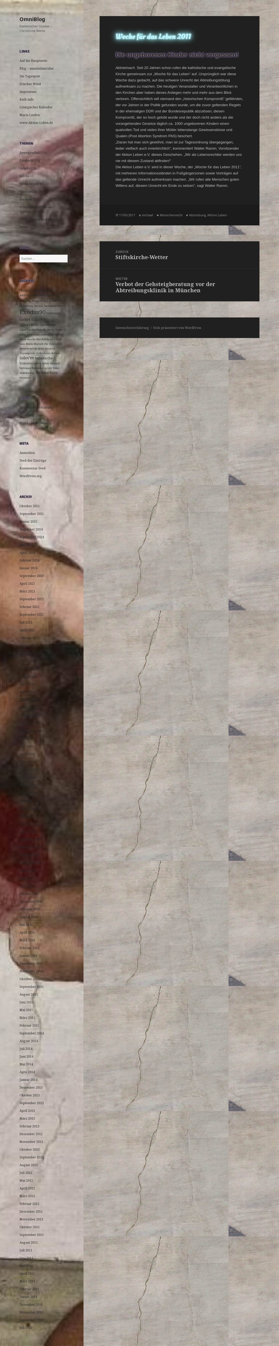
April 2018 (27, 808)
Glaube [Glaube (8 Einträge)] (25, 329)
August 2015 (29, 994)
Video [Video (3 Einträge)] (56, 368)
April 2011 (27, 1273)
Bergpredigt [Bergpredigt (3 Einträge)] (39, 301)
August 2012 (29, 1165)
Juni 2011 (26, 1258)
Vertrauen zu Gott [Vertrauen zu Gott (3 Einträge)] (42, 368)
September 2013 (32, 1103)
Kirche (24, 176)
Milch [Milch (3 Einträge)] (41, 348)
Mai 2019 (26, 746)
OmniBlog (32, 19)
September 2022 (32, 599)
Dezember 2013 (31, 1087)
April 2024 (27, 552)
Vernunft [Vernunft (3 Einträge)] (55, 363)
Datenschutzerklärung (36, 407)
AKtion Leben (217, 215)
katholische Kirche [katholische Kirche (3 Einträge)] (51, 334)
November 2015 (31, 971)
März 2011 (27, 1281)
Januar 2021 (28, 645)
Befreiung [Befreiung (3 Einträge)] (25, 301)
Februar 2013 (29, 1126)
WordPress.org (31, 476)
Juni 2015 (26, 1002)
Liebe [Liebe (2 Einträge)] (22, 344)
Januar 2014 (28, 1080)
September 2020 (32, 669)
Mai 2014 (26, 1064)
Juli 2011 (26, 1250)
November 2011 (31, 1219)
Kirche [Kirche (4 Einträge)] (31, 339)
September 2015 (32, 987)
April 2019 (27, 754)
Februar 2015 (29, 1025)
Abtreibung (197, 215)
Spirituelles (28, 191)
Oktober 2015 (30, 979)
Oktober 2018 (30, 793)
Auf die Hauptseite (33, 61)
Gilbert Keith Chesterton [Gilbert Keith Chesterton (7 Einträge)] (38, 325)
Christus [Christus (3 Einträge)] (38, 306)
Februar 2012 (29, 1204)
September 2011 (32, 1235)
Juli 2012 (26, 1173)
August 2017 (29, 870)
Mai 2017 (26, 878)
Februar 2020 (29, 700)
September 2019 (32, 731)
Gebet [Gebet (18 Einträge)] (25, 319)
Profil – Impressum (34, 423)
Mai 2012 (26, 1180)
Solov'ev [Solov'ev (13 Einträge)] (27, 357)
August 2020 (29, 676)
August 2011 (29, 1242)
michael (147, 215)
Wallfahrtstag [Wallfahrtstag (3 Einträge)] (27, 373)
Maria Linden (30, 115)
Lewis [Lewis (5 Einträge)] (58, 339)
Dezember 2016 (31, 901)
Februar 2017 (29, 894)
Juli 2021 (26, 622)
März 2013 (27, 1118)
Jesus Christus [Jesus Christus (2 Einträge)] (34, 334)
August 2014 (29, 1041)
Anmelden (27, 453)
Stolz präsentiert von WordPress (177, 328)
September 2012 (32, 1157)
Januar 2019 (28, 777)
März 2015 (27, 1018)
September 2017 (32, 863)
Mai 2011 (26, 1266)
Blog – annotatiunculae (37, 68)
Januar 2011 (28, 1297)
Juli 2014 (26, 1049)
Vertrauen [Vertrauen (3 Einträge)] (25, 368)
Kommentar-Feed (33, 468)
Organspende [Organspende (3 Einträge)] (27, 353)
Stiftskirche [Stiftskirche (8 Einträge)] (44, 358)
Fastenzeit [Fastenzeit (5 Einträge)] (53, 313)
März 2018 (27, 816)
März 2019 (27, 762)
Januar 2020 (28, 707)
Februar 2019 (29, 769)
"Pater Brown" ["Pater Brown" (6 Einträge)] (30, 291)
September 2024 (32, 537)
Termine (26, 199)
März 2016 (27, 940)
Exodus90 (27, 160)
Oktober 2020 (30, 661)
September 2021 (32, 614)
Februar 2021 (29, 638)
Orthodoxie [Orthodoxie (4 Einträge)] (43, 353)
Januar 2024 (28, 568)
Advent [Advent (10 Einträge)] (46, 290)
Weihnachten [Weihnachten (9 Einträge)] (47, 372)
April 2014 (27, 1072)
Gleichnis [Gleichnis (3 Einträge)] (36, 329)
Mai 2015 (26, 1010)
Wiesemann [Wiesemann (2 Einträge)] (25, 377)
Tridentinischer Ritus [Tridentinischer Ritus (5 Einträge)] (34, 363)
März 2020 (27, 692)
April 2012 (27, 1188)
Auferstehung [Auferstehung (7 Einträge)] (49, 295)
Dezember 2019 (31, 715)
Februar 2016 (29, 948)
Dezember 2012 (31, 1134)
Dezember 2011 (31, 1211)
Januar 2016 (28, 956)
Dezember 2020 (31, 653)
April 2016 (27, 932)
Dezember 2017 (31, 839)
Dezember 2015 (31, 963)
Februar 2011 (29, 1289)
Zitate (24, 227)
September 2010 (32, 1320)
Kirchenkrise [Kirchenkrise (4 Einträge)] (44, 339)
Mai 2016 (26, 925)
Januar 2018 (28, 832)
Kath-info (27, 99)
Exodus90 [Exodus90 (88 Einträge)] (33, 312)
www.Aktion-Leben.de (36, 123)
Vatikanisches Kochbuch (37, 219)
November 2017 (31, 847)
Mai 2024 (26, 545)
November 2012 (31, 1142)
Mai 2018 (26, 800)
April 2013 (27, 1111)
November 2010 (31, 1312)
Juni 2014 (26, 1056)
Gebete (25, 168)
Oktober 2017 (30, 855)
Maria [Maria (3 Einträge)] (29, 344)
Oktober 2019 (30, 723)
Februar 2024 (29, 560)
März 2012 (27, 1196)
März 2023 (27, 591)
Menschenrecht (31, 184)
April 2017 (27, 886)
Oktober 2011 (30, 1227)
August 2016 (29, 917)
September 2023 (32, 576)
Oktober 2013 (30, 1095)
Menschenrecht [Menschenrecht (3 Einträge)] (28, 348)
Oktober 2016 (30, 909)
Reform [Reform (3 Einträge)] (55, 353)
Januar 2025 (28, 521)
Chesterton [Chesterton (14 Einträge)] (56, 300)
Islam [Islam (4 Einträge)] (59, 329)
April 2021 (27, 630)
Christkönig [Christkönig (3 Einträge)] (26, 306)
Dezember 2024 (31, 529)
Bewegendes (29, 153)
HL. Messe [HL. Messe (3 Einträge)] (49, 329)
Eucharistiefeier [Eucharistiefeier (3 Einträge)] (53, 306)
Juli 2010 (26, 1328)
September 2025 (32, 514)
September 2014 (32, 1033)
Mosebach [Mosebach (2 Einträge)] (50, 348)
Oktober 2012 (30, 1149)
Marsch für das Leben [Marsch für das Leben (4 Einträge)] (48, 344)
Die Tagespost (30, 76)
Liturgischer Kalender (36, 107)
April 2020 (27, 684)
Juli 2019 (26, 738)
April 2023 (27, 583)
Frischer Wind (30, 84)
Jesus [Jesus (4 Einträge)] (23, 334)
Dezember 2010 (31, 1304)
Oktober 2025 (30, 506)
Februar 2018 (29, 824)
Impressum (28, 92)
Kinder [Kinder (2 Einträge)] (23, 339)
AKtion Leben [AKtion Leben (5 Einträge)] (29, 295)
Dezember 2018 (31, 785)
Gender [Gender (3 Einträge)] (35, 320)
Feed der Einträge (33, 460)
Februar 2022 (29, 607)
